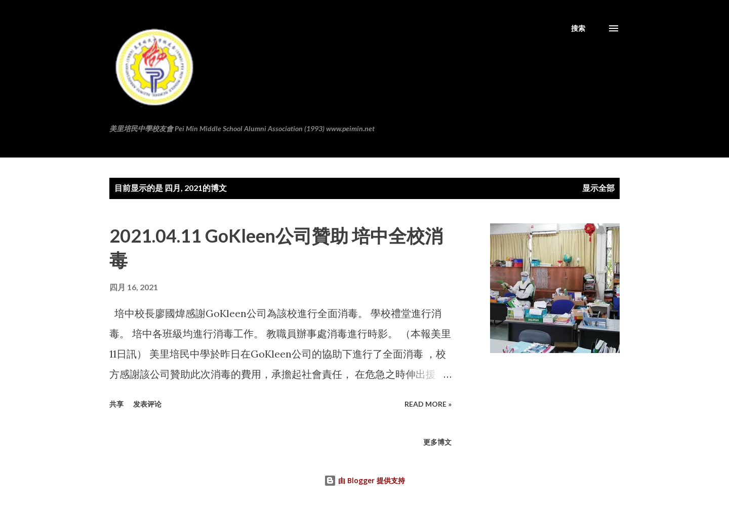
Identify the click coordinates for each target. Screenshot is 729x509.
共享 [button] (116, 404)
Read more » (428, 404)
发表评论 (147, 404)
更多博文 (437, 442)
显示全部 (598, 187)
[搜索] (578, 28)
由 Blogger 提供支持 (364, 480)
